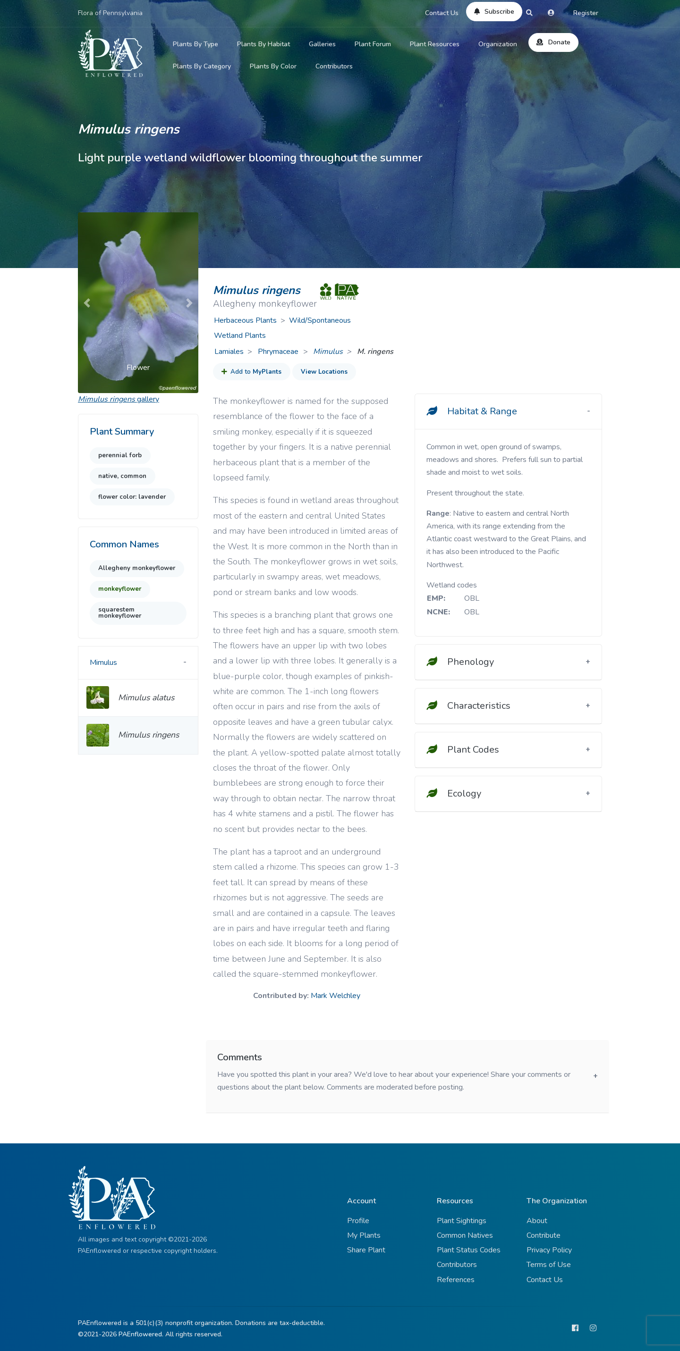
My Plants (364, 1235)
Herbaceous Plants (245, 320)
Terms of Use (549, 1264)
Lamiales (229, 351)
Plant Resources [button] (434, 44)
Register (585, 12)
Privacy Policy (549, 1250)
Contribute (544, 1235)
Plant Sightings (461, 1221)
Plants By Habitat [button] (263, 44)
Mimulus (328, 351)
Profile (358, 1221)
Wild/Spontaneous (320, 320)
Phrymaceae (279, 351)
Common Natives (465, 1235)
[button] (87, 302)
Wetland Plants (240, 335)
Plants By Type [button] (195, 44)
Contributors (334, 66)
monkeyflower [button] (119, 589)
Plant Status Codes (469, 1250)
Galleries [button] (322, 44)
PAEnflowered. (141, 1334)
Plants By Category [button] (202, 66)
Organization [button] (497, 44)
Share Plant (366, 1250)
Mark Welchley (335, 995)
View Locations (324, 372)
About (537, 1221)
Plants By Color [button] (273, 66)
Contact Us (442, 12)
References (456, 1280)
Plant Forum (373, 44)
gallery (118, 399)
